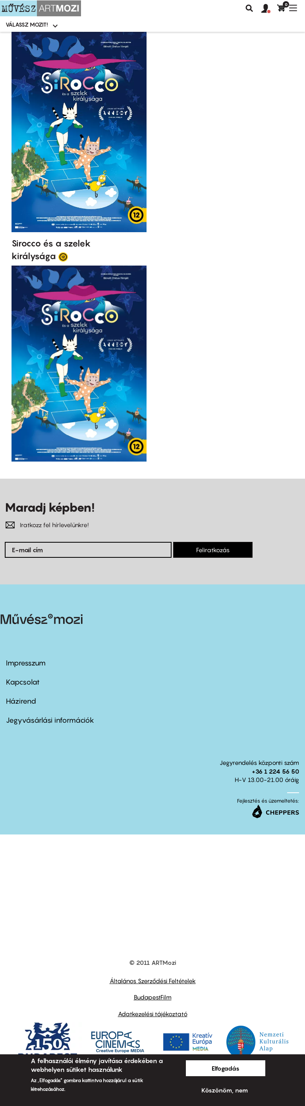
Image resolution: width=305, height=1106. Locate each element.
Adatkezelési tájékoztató (152, 1013)
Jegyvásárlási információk (50, 720)
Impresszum (26, 663)
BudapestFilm (153, 997)
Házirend (21, 701)
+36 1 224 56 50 (275, 771)
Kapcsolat (23, 682)
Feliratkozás (213, 549)
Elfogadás (225, 1068)
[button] (269, 9)
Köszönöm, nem (224, 1090)
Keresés (249, 8)
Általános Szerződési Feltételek (153, 980)
